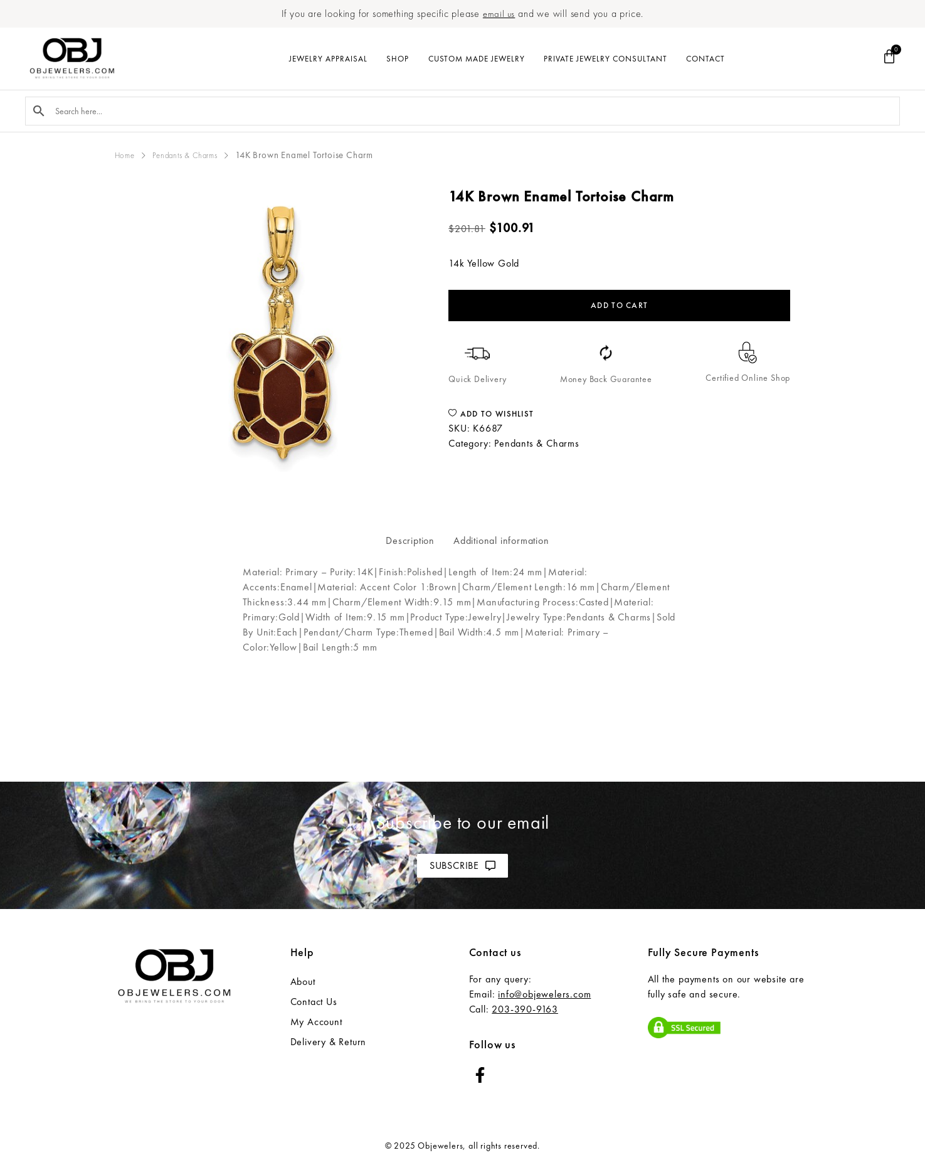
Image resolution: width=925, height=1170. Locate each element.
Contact (705, 58)
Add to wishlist (491, 413)
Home (127, 155)
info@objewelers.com (544, 994)
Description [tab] (410, 540)
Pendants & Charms (195, 155)
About (302, 981)
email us (498, 13)
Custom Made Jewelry (476, 58)
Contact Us (313, 1001)
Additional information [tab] (501, 540)
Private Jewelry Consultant (605, 58)
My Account (316, 1021)
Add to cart (619, 305)
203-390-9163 (525, 1009)
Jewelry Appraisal (328, 58)
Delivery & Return (328, 1041)
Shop (397, 58)
